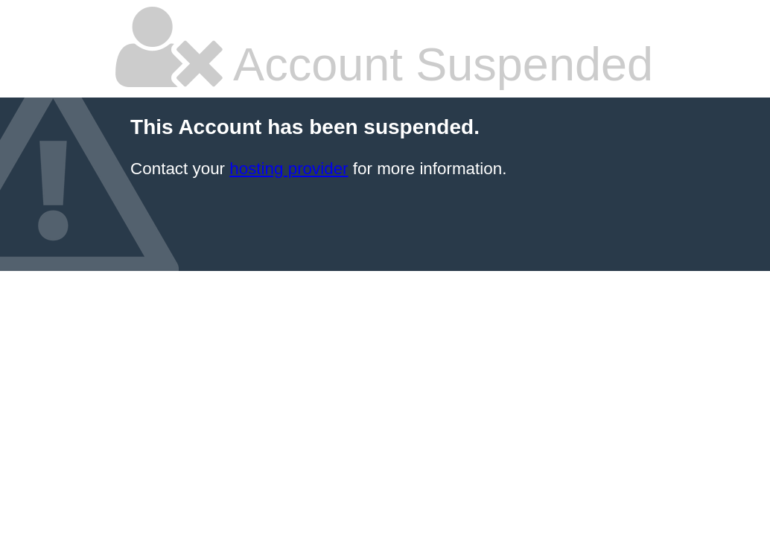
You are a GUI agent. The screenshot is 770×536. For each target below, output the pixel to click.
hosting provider (288, 168)
